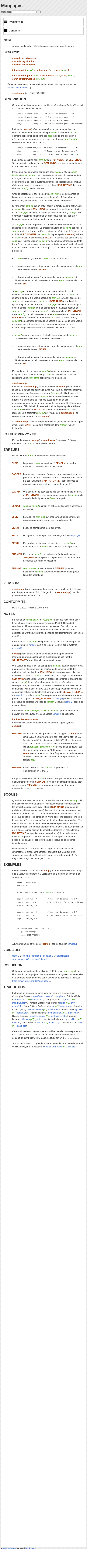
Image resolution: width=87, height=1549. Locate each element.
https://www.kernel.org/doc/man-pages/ (31, 981)
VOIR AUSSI (12, 950)
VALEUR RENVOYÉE (19, 434)
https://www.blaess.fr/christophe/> (48, 996)
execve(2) (17, 648)
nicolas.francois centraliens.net (47, 1016)
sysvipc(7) (35, 959)
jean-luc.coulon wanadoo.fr (43, 1009)
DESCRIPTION (14, 99)
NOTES (9, 614)
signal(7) (75, 535)
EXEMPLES (12, 864)
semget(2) (37, 956)
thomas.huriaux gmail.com (63, 1013)
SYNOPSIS (11, 52)
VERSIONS (11, 583)
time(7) (44, 959)
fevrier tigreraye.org (59, 1006)
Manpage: (6, 12)
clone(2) (59, 698)
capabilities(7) (62, 956)
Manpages (12, 5)
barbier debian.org (48, 1022)
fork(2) (32, 645)
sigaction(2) (48, 956)
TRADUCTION (14, 987)
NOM (7, 40)
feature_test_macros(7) (18, 88)
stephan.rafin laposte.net (28, 999)
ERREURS (11, 449)
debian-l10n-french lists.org (59, 1047)
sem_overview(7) (20, 959)
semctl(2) (19, 695)
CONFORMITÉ (14, 602)
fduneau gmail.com (33, 1019)
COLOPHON (13, 965)
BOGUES (10, 794)
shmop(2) (72, 944)
